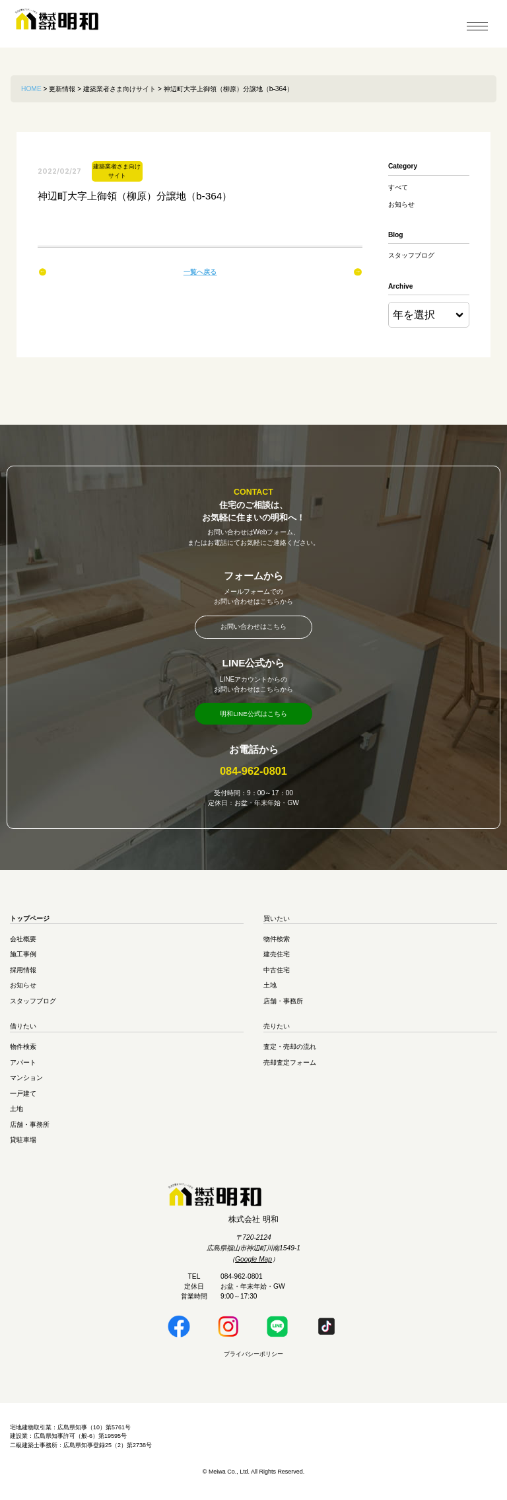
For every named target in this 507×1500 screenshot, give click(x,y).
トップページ (30, 921)
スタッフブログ (411, 255)
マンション (26, 1081)
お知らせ (401, 204)
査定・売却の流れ (289, 1050)
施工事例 (23, 957)
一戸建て (23, 1096)
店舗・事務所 (283, 1004)
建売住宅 (276, 957)
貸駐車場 (23, 1143)
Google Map (253, 1262)
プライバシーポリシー (253, 1357)
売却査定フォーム (289, 1065)
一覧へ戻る (200, 271)
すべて (398, 187)
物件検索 (276, 942)
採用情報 (23, 973)
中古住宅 (276, 973)
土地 (270, 988)
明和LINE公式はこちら (254, 716)
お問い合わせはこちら (253, 627)
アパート (23, 1065)
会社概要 (23, 942)
